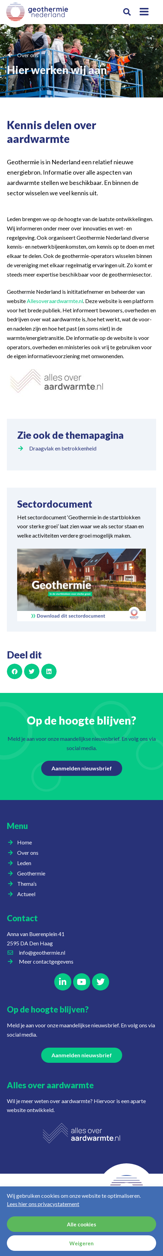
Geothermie (33, 873)
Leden (26, 863)
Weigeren (81, 1243)
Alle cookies (81, 1224)
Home (24, 842)
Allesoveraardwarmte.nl (55, 301)
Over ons (27, 55)
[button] (127, 12)
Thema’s (28, 883)
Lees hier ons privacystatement (43, 1204)
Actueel (28, 894)
